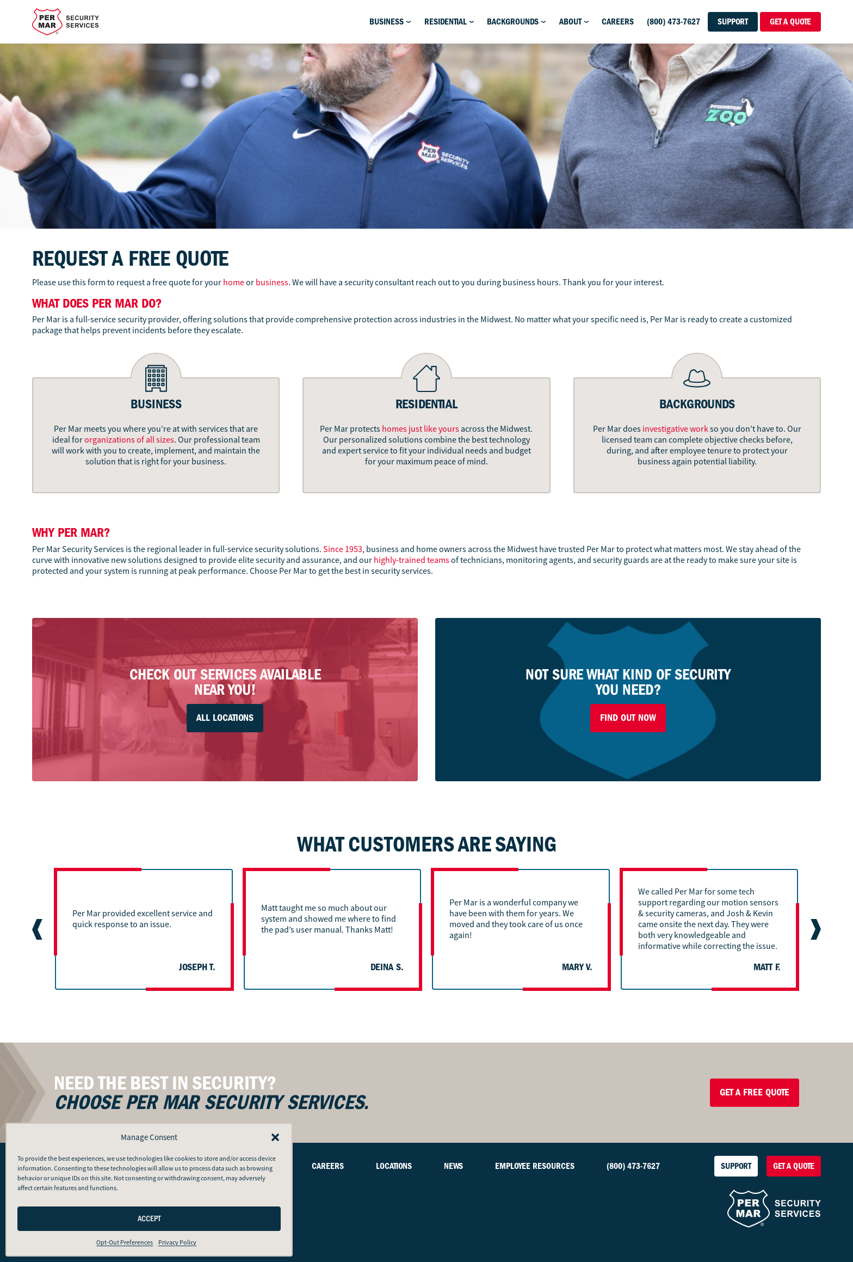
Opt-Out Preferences (124, 1242)
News (453, 1166)
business (272, 282)
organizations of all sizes (129, 439)
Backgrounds (513, 22)
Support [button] (733, 22)
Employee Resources (534, 1166)
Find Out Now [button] (628, 718)
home (233, 282)
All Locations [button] (225, 718)
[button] (275, 1137)
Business (386, 22)
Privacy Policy (177, 1242)
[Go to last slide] (38, 929)
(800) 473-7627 (673, 22)
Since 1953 (342, 549)
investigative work (675, 429)
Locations (394, 1166)
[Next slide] (814, 929)
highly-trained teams (411, 560)
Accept (149, 1218)
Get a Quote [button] (790, 22)
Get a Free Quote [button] (754, 1092)
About (570, 22)
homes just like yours (420, 429)
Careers (618, 22)
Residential (445, 22)
